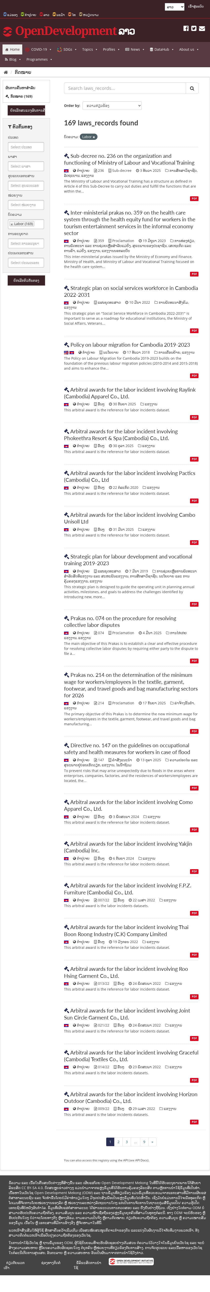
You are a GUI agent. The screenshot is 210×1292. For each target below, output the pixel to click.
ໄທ (74, 14)
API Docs (141, 1160)
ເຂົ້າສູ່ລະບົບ (196, 6)
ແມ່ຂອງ (12, 14)
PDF (194, 198)
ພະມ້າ (60, 14)
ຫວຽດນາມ (90, 14)
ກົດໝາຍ (23, 72)
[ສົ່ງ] (192, 88)
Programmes (39, 59)
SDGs (70, 49)
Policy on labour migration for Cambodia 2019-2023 (130, 344)
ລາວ (46, 14)
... (135, 1141)
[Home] (6, 72)
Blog (15, 59)
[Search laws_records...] (125, 88)
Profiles (111, 49)
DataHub (164, 49)
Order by (71, 105)
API (125, 1160)
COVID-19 (41, 49)
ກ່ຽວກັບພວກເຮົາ (14, 1265)
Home (15, 49)
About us (189, 49)
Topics (90, 49)
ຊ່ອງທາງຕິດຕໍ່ (50, 1262)
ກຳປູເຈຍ (30, 14)
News (138, 49)
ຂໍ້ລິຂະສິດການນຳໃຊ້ (87, 1265)
